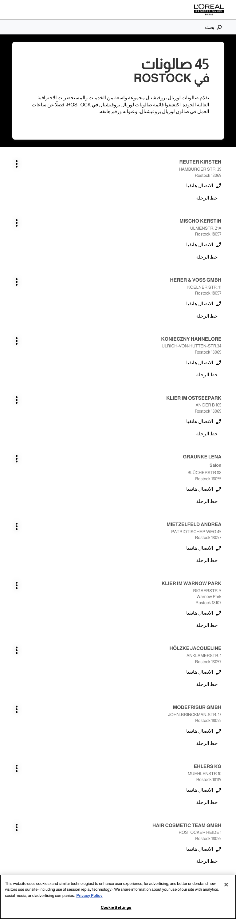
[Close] (226, 884)
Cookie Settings (116, 908)
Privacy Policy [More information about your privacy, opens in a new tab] (89, 896)
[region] (118, 897)
